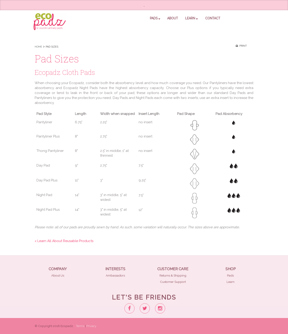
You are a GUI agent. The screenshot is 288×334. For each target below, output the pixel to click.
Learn (191, 18)
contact (212, 18)
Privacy (91, 326)
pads (155, 18)
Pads (230, 275)
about (172, 18)
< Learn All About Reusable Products (64, 241)
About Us (57, 275)
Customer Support (173, 282)
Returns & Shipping (173, 275)
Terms (80, 326)
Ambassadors (115, 275)
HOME (38, 46)
